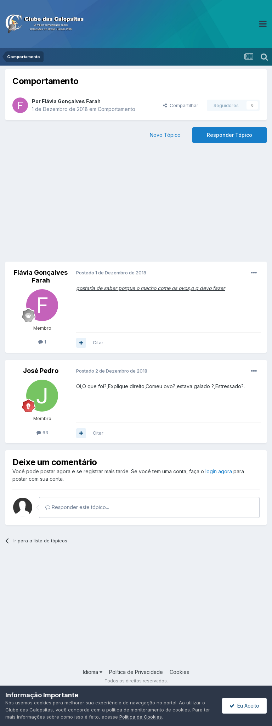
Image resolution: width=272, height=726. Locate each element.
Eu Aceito (244, 706)
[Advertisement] (136, 205)
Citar (98, 342)
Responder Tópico (229, 135)
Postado (111, 272)
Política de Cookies (140, 717)
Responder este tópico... (77, 507)
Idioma (92, 672)
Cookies (179, 672)
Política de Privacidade (136, 672)
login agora (218, 471)
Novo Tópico (165, 135)
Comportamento (116, 109)
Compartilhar (180, 105)
